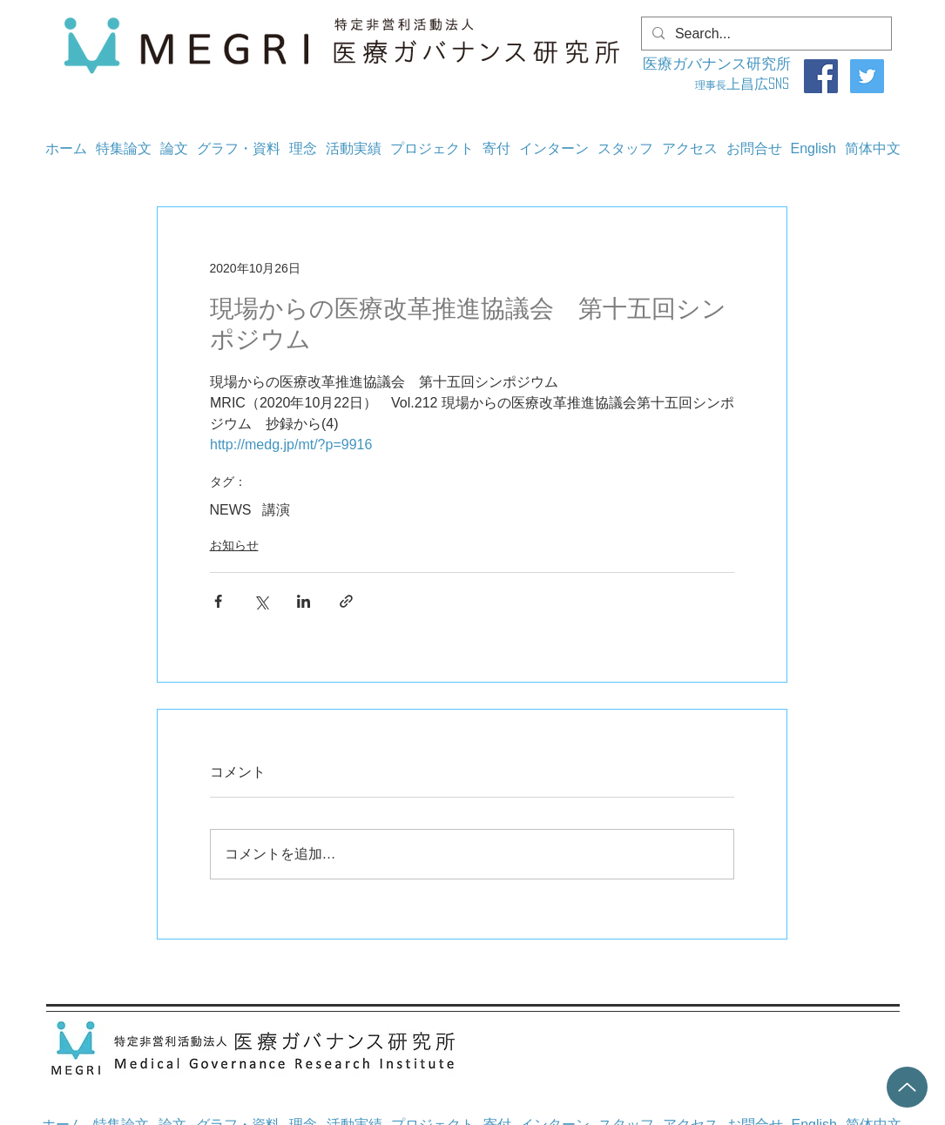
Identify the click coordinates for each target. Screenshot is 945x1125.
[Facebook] (821, 76)
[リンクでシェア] (346, 601)
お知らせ (234, 545)
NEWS (231, 509)
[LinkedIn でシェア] (303, 601)
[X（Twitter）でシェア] (261, 601)
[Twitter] (867, 76)
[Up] (907, 1087)
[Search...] (764, 34)
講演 (276, 509)
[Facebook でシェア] (218, 601)
